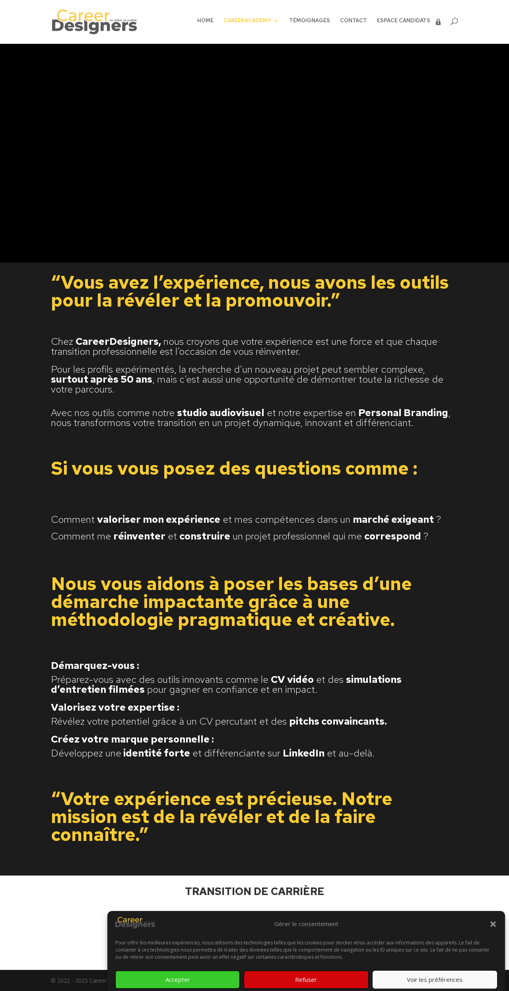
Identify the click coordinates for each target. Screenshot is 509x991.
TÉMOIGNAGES (309, 21)
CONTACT (353, 21)
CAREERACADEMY (247, 21)
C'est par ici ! (254, 925)
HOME (205, 21)
